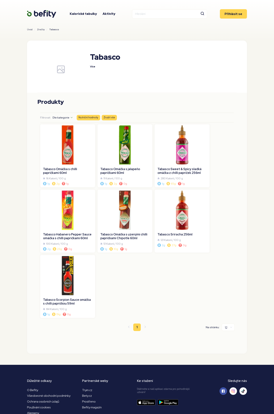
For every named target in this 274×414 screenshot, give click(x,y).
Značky (41, 29)
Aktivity (109, 14)
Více (93, 66)
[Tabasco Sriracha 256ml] (112, 217)
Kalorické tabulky (83, 14)
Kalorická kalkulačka (40, 360)
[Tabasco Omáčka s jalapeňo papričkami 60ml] (112, 154)
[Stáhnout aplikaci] (147, 332)
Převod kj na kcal (38, 355)
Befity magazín (92, 337)
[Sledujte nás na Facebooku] (223, 321)
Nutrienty (33, 349)
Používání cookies (39, 337)
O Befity (32, 320)
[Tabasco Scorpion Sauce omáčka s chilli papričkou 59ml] (161, 217)
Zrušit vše (109, 117)
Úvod (30, 29)
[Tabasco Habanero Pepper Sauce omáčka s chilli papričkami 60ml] (210, 154)
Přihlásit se (233, 14)
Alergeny (33, 343)
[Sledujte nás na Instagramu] (233, 321)
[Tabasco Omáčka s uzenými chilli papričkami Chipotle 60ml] (63, 217)
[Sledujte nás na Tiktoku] (243, 321)
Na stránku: (213, 257)
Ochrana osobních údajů (43, 331)
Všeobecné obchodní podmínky (48, 326)
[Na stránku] (228, 257)
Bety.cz (87, 326)
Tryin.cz (87, 320)
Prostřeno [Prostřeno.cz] (89, 331)
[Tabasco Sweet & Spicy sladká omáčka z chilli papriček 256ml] (161, 154)
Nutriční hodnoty (88, 117)
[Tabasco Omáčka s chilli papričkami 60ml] (63, 154)
